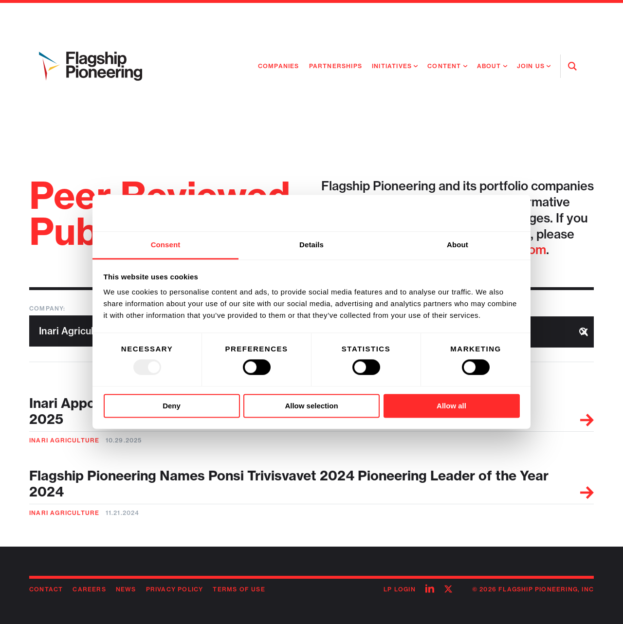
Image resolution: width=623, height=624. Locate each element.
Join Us (531, 66)
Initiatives (392, 66)
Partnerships (335, 66)
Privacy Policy (174, 589)
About (489, 66)
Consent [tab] (166, 244)
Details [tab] (311, 244)
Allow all (451, 406)
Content (444, 66)
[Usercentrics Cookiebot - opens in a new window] (477, 213)
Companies (278, 66)
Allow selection (311, 406)
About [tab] (457, 244)
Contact (46, 589)
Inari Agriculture (64, 440)
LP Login (400, 589)
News (126, 589)
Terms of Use (239, 589)
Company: (47, 308)
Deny (172, 406)
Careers (89, 589)
